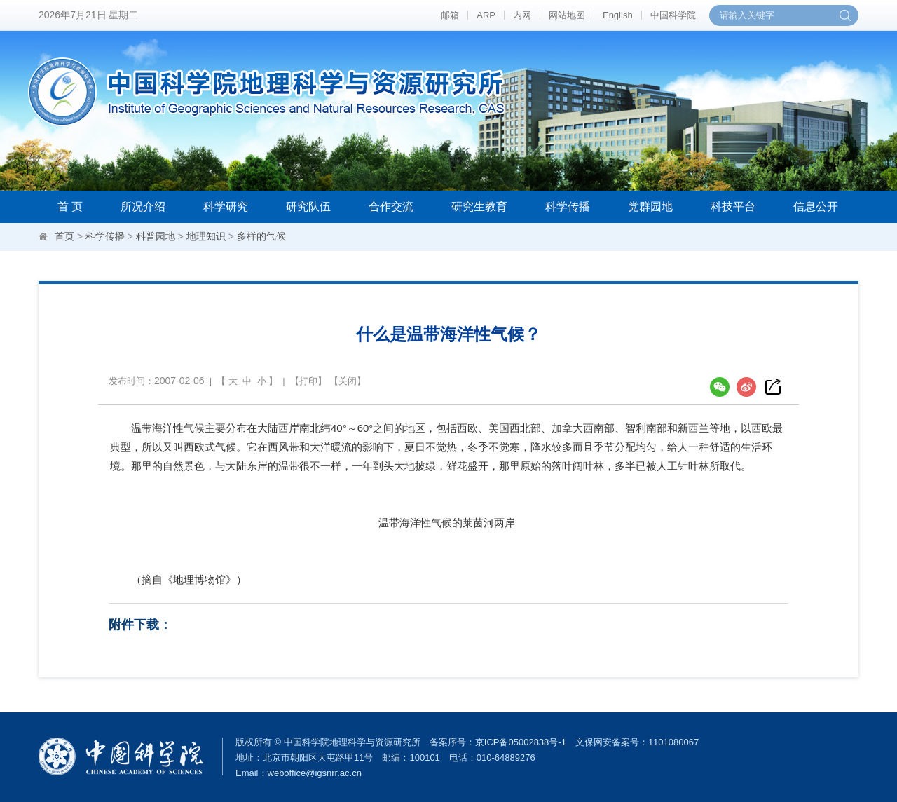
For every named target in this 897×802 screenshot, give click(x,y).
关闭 (347, 381)
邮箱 (450, 15)
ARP (486, 15)
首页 (64, 236)
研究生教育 (479, 206)
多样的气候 (261, 236)
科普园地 (155, 236)
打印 (308, 381)
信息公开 (815, 206)
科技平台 (733, 206)
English (618, 15)
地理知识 (206, 236)
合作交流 (391, 206)
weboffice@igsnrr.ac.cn (315, 773)
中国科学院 (673, 15)
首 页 (70, 206)
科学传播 (567, 206)
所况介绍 (143, 206)
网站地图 (567, 15)
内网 (522, 15)
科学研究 (225, 206)
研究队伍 (308, 206)
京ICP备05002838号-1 (520, 742)
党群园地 (650, 206)
